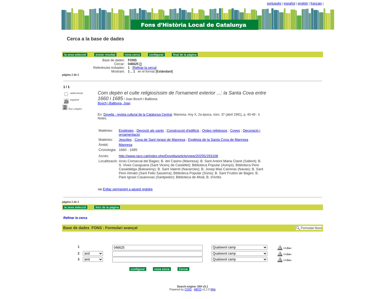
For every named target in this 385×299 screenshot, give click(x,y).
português (274, 3)
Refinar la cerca (144, 68)
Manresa (125, 145)
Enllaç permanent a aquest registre (128, 189)
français (316, 3)
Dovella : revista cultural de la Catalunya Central (137, 114)
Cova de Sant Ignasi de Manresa (159, 140)
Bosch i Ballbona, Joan (114, 103)
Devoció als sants (150, 130)
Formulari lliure (311, 228)
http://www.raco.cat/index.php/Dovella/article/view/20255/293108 (168, 156)
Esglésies (126, 130)
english (303, 3)
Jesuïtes (125, 140)
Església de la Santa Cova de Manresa (218, 140)
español (289, 3)
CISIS (188, 289)
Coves (235, 130)
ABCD (197, 289)
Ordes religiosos (214, 130)
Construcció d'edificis (183, 130)
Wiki (212, 289)
